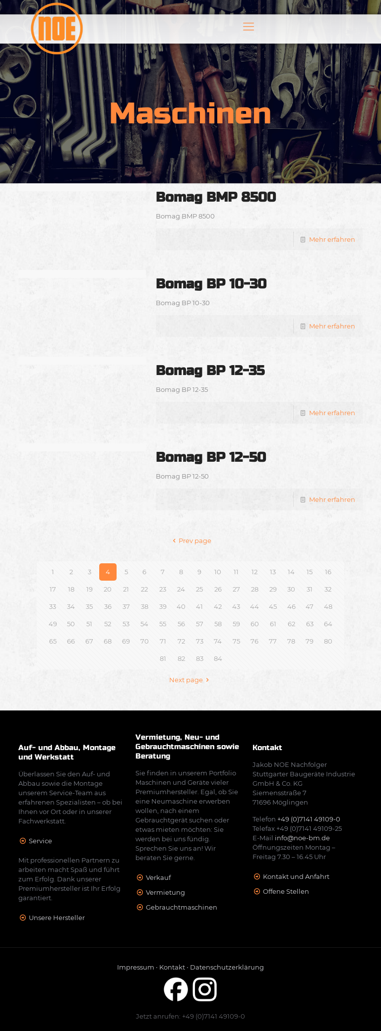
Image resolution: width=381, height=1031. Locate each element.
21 (126, 589)
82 (181, 658)
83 (199, 658)
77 (273, 641)
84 (218, 658)
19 (89, 589)
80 (328, 641)
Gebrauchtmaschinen (181, 907)
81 (163, 658)
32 (327, 589)
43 (236, 606)
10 (217, 572)
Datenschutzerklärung (227, 967)
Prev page (190, 540)
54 (144, 624)
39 (163, 606)
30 (291, 589)
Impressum (135, 967)
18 (71, 589)
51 (89, 624)
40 (181, 606)
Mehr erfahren (332, 239)
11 (236, 572)
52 (107, 624)
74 (218, 641)
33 (52, 606)
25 (199, 589)
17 (53, 589)
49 (53, 624)
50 (71, 624)
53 (126, 624)
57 (199, 624)
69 (126, 641)
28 (254, 589)
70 (144, 641)
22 (144, 589)
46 (291, 606)
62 (291, 624)
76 (254, 641)
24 (181, 589)
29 (273, 589)
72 (181, 641)
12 (254, 572)
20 (108, 589)
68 (108, 641)
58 (218, 624)
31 (310, 589)
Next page (190, 680)
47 (310, 606)
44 (254, 606)
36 (108, 606)
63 (310, 624)
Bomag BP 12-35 (210, 371)
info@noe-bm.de (302, 838)
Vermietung (165, 892)
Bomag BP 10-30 (211, 284)
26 (218, 589)
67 (89, 641)
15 (310, 572)
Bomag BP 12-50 (211, 457)
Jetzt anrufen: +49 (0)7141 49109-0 (190, 1016)
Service (40, 841)
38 (144, 606)
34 (71, 606)
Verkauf (158, 877)
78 (291, 641)
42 (218, 606)
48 (328, 606)
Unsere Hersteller (57, 918)
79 (310, 641)
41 (199, 606)
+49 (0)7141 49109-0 (308, 819)
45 (273, 606)
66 (71, 641)
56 (181, 624)
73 (199, 641)
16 (328, 572)
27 (236, 589)
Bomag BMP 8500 (216, 197)
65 (53, 641)
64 (328, 624)
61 (273, 624)
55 (162, 624)
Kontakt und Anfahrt (296, 876)
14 (291, 572)
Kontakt (172, 967)
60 (255, 624)
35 (89, 606)
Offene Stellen (286, 891)
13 (273, 572)
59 (236, 624)
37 (126, 606)
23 (162, 589)
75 (236, 641)
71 (163, 641)
